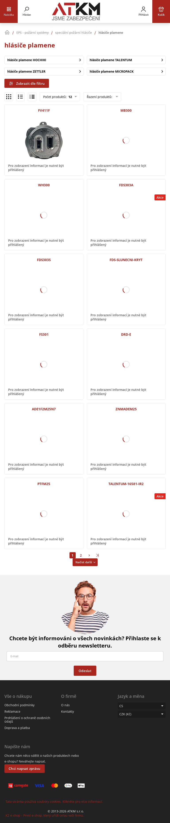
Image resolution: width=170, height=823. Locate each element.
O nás (65, 705)
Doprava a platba (17, 728)
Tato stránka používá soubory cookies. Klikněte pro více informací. (54, 801)
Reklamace (12, 711)
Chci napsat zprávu (24, 768)
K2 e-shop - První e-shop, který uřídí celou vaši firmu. (45, 815)
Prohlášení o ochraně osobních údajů (27, 719)
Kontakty (67, 711)
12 (70, 97)
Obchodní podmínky (19, 705)
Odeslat (85, 671)
